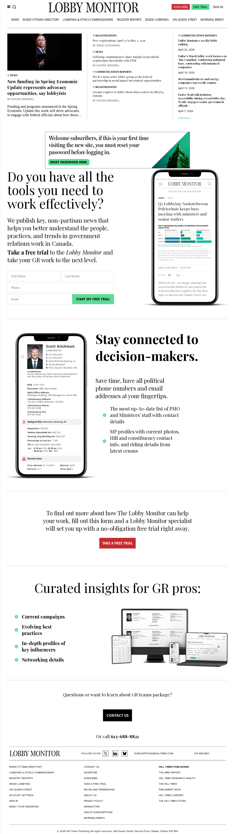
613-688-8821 (201, 753)
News (15, 19)
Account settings (21, 795)
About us (90, 795)
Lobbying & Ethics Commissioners (88, 19)
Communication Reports (113, 72)
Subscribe (180, 7)
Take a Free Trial (95, 783)
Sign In (218, 7)
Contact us (117, 715)
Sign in (13, 800)
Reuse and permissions (99, 789)
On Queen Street (185, 19)
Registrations (106, 35)
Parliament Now (169, 789)
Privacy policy (93, 800)
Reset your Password (24, 806)
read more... (185, 117)
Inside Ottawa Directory (41, 19)
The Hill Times (168, 783)
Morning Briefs (212, 19)
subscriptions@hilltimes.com (153, 753)
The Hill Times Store (172, 800)
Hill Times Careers (171, 795)
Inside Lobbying (157, 19)
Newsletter (92, 806)
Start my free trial (93, 299)
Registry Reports (129, 19)
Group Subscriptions (98, 812)
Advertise (90, 772)
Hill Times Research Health (177, 778)
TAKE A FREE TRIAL (117, 543)
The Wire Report (170, 772)
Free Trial (200, 7)
